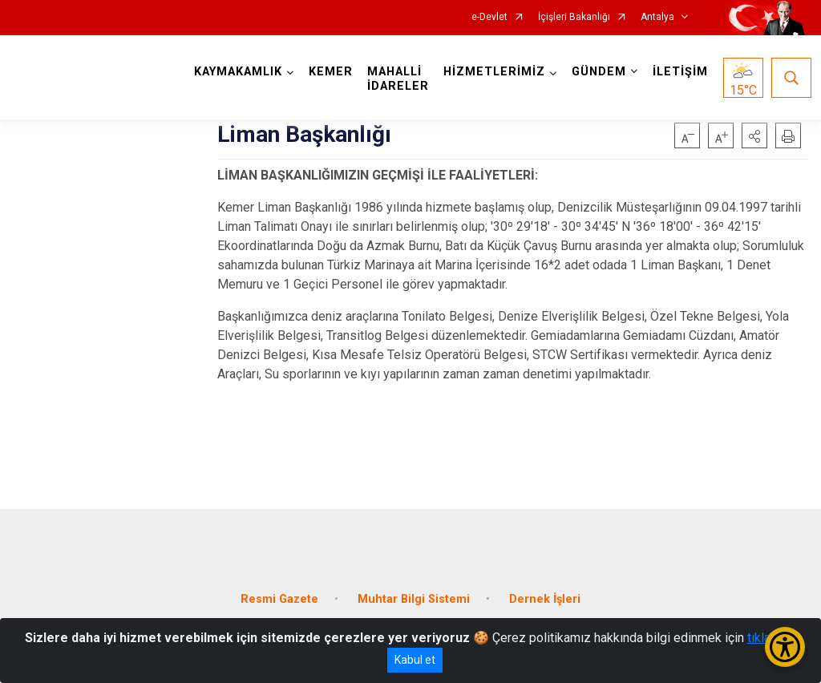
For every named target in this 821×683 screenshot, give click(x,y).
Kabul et (414, 659)
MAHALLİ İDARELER (398, 79)
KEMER (331, 72)
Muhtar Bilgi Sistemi (414, 599)
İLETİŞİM (680, 72)
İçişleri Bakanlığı (574, 17)
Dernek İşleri (544, 599)
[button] (754, 135)
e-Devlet (489, 17)
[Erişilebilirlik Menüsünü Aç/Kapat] (785, 647)
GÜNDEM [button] (599, 72)
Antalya (657, 17)
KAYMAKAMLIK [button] (238, 72)
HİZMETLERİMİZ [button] (494, 72)
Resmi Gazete (279, 599)
